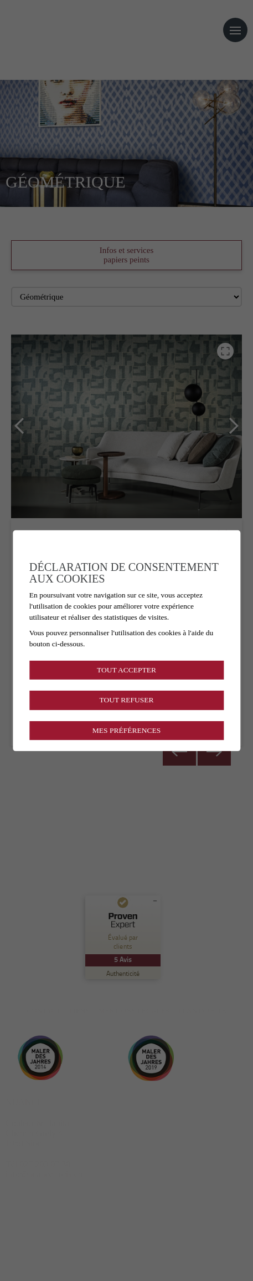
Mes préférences (126, 730)
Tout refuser (126, 700)
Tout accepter (126, 670)
